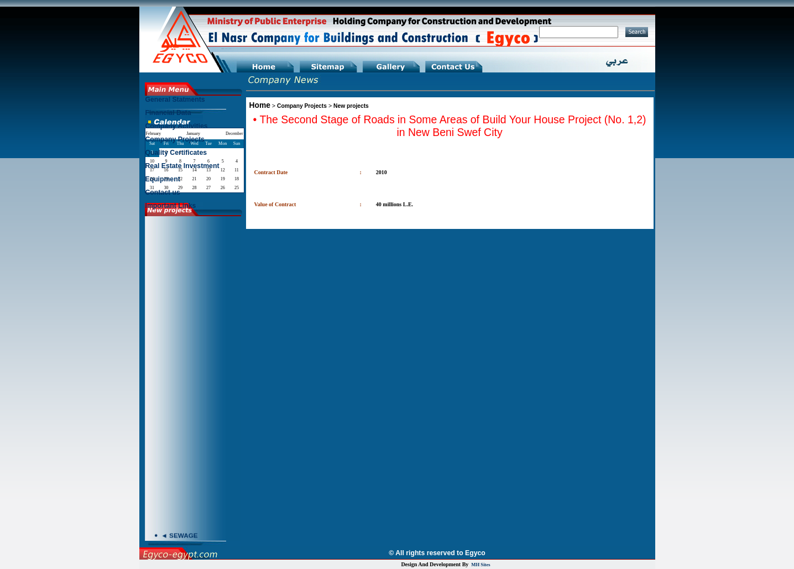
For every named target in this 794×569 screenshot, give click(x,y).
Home (259, 105)
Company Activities (176, 126)
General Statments (175, 99)
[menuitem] (194, 102)
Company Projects (302, 106)
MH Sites (480, 564)
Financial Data (168, 113)
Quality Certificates (176, 152)
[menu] (194, 155)
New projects (351, 106)
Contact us (162, 192)
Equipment (162, 179)
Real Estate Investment (182, 166)
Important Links (170, 206)
